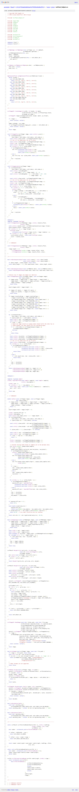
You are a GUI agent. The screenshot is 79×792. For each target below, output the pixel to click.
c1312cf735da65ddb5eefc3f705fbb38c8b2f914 (30, 7)
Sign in (76, 2)
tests (48, 7)
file (34, 10)
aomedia (6, 7)
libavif (12, 7)
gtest (53, 7)
